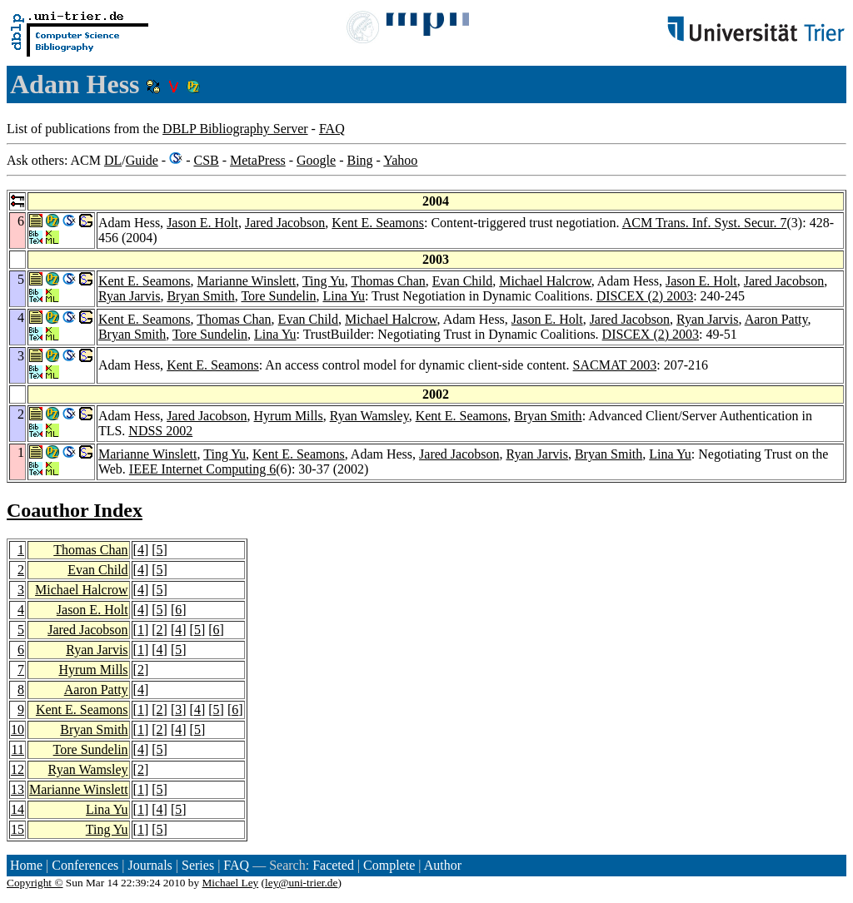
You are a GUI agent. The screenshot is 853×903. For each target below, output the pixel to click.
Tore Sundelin (278, 296)
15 (17, 829)
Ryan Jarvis (129, 296)
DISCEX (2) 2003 (644, 296)
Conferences (85, 865)
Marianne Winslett (247, 281)
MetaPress (258, 160)
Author (442, 865)
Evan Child (462, 281)
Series (198, 865)
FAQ (332, 129)
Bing (359, 160)
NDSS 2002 (160, 431)
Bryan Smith (200, 296)
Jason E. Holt (202, 223)
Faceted (333, 865)
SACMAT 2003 (615, 365)
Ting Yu (323, 281)
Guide (142, 160)
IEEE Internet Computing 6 (202, 469)
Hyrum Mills (288, 416)
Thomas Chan (388, 281)
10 (17, 729)
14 (17, 809)
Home (26, 865)
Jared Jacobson (285, 223)
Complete (389, 865)
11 (18, 749)
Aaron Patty (776, 319)
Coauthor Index (74, 510)
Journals (149, 865)
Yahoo (400, 160)
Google (316, 160)
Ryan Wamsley (369, 416)
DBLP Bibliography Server (235, 129)
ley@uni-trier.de (301, 882)
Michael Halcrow (545, 281)
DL (113, 160)
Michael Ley (230, 882)
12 (17, 769)
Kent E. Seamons (378, 223)
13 (17, 789)
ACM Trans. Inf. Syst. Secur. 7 (704, 223)
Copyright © (35, 882)
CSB (205, 160)
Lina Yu (343, 296)
